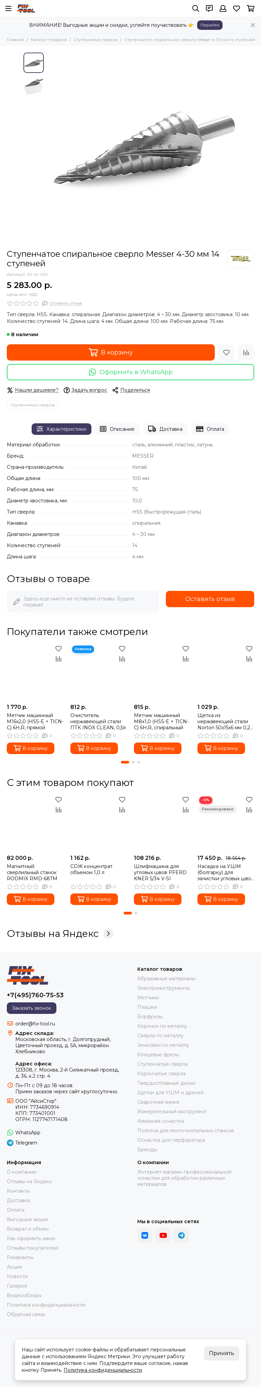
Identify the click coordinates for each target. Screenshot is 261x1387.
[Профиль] (223, 8)
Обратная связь (26, 1314)
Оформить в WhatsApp (130, 372)
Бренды (147, 1150)
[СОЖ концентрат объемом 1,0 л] (98, 823)
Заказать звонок (31, 1008)
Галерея (17, 1286)
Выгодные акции (27, 1219)
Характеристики (61, 429)
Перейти (210, 24)
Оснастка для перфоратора (171, 1140)
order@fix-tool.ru (35, 1024)
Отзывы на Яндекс (60, 933)
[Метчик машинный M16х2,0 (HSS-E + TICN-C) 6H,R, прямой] (35, 672)
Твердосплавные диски (166, 1083)
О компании (21, 1172)
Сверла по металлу (160, 1036)
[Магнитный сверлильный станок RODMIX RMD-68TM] (35, 823)
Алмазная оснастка (160, 1121)
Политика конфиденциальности (46, 1305)
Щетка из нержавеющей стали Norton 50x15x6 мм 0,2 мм (223, 721)
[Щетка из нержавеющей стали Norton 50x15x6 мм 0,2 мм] (225, 672)
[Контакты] (209, 8)
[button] (125, 762)
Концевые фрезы (158, 1055)
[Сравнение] (246, 352)
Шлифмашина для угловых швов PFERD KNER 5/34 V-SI (160, 872)
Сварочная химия (158, 1102)
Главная (15, 39)
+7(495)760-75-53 (35, 995)
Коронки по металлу (162, 1026)
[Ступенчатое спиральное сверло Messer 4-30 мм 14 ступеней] (142, 148)
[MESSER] (240, 258)
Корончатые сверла (161, 1074)
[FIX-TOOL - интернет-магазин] (26, 8)
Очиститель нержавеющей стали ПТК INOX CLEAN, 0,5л (98, 721)
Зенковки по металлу (163, 1045)
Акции (14, 1267)
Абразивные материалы (166, 979)
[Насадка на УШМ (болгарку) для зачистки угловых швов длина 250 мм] (225, 823)
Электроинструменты (163, 988)
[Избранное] (236, 8)
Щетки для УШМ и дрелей (170, 1093)
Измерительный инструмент (172, 1112)
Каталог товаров (49, 39)
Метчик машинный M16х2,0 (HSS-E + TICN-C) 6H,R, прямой (35, 721)
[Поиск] (196, 8)
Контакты (18, 1191)
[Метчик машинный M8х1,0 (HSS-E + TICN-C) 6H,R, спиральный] (162, 672)
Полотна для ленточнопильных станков (185, 1131)
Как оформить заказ (31, 1238)
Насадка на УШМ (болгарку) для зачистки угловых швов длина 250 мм (225, 872)
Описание (117, 429)
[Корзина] (250, 8)
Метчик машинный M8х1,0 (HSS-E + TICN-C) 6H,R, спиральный (161, 721)
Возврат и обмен (28, 1229)
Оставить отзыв (210, 599)
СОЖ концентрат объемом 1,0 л (91, 869)
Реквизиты (20, 1257)
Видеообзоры (24, 1295)
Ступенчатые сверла (95, 39)
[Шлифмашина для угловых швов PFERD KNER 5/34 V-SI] (162, 823)
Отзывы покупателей (32, 1248)
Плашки (147, 1007)
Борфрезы (150, 1017)
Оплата (210, 429)
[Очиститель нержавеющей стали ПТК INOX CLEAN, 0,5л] (98, 672)
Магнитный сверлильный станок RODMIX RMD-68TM (32, 872)
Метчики (148, 998)
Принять (221, 1353)
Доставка (165, 429)
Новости (17, 1276)
